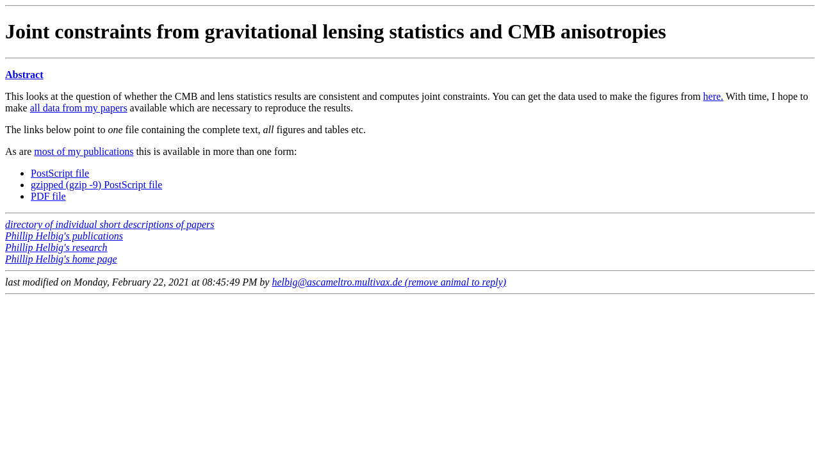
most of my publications (83, 151)
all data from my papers (78, 107)
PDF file (48, 196)
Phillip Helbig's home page (61, 259)
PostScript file (60, 173)
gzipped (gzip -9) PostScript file (96, 184)
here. (713, 96)
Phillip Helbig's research (56, 247)
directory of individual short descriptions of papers (110, 224)
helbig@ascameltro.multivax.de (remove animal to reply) (389, 282)
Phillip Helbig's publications (64, 235)
